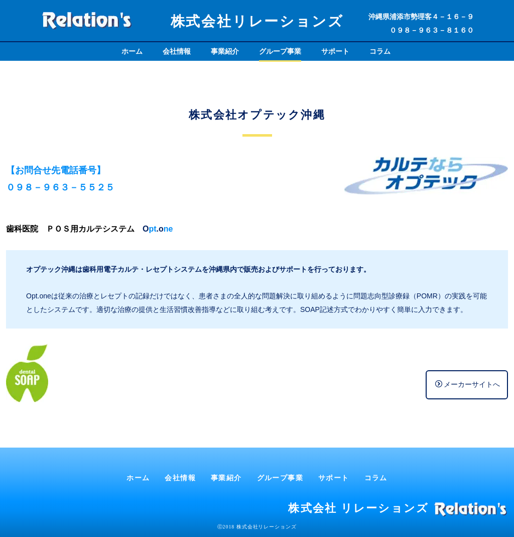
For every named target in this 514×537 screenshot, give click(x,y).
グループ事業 (280, 51)
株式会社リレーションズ (257, 21)
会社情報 (177, 51)
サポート (335, 51)
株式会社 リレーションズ (358, 508)
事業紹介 (225, 51)
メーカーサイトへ (467, 384)
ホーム (132, 51)
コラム (380, 51)
